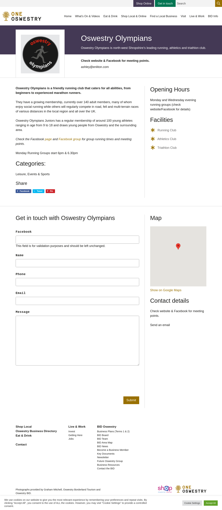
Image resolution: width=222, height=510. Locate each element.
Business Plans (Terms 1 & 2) (113, 431)
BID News (102, 446)
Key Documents (106, 453)
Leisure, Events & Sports (33, 174)
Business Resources (108, 464)
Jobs (71, 438)
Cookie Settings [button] (192, 503)
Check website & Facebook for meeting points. (115, 60)
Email (21, 293)
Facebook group (70, 139)
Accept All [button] (211, 503)
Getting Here (75, 435)
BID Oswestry (106, 426)
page (48, 139)
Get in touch (165, 3)
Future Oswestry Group (110, 461)
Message (23, 312)
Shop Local (24, 426)
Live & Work (76, 426)
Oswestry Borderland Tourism (79, 489)
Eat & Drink (24, 435)
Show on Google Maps (165, 290)
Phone (21, 274)
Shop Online (143, 3)
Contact (21, 444)
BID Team (102, 438)
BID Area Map (105, 442)
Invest (71, 431)
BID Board (102, 435)
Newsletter (103, 457)
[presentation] (42, 377)
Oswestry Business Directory (36, 431)
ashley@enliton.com (95, 67)
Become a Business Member (113, 450)
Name (20, 255)
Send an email (160, 325)
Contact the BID (106, 468)
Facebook (24, 232)
